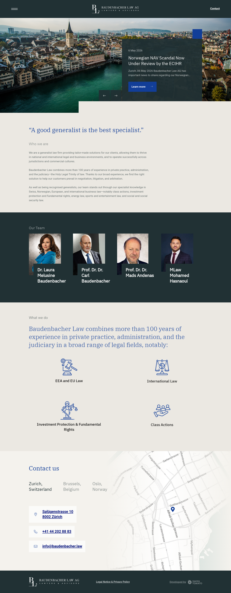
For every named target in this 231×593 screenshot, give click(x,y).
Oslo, (99, 486)
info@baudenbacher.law (62, 546)
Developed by (178, 582)
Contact (215, 8)
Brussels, (72, 486)
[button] (116, 95)
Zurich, (40, 486)
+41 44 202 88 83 (56, 531)
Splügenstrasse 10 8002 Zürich (57, 514)
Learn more (138, 86)
